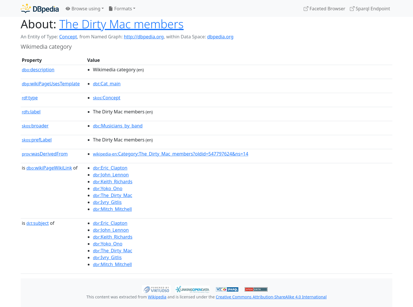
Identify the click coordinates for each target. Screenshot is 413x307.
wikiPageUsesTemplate (51, 83)
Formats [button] (120, 8)
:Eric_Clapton (110, 168)
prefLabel (37, 140)
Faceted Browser (324, 8)
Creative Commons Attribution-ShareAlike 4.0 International (271, 297)
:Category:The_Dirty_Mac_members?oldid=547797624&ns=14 (170, 154)
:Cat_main (107, 83)
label (31, 112)
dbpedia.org (220, 37)
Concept (68, 37)
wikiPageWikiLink (49, 168)
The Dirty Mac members (121, 24)
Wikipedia (157, 297)
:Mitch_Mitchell (112, 209)
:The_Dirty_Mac (112, 195)
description (38, 69)
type (30, 98)
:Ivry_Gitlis (107, 202)
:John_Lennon (111, 175)
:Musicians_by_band (118, 126)
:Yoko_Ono (107, 188)
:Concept (106, 98)
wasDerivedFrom (45, 154)
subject (37, 223)
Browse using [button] (83, 8)
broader (35, 126)
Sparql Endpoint (370, 8)
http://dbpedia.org (144, 37)
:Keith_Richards (113, 181)
